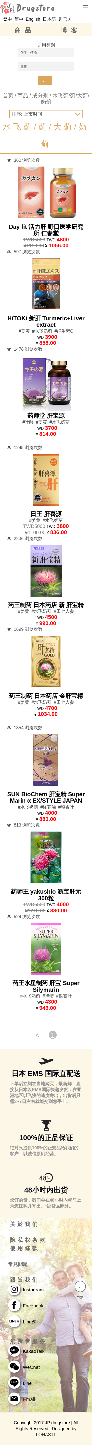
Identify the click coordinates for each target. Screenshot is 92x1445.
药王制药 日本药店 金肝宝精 (46, 695)
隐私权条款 (28, 1240)
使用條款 (24, 1248)
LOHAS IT (46, 1434)
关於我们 (24, 1224)
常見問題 (18, 1264)
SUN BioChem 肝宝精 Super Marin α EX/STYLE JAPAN (46, 797)
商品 (24, 30)
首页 (8, 95)
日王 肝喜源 (46, 514)
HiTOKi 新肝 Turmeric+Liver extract (46, 321)
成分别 (40, 95)
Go (45, 81)
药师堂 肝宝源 (46, 415)
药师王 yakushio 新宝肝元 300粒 (46, 894)
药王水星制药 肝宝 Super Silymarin (46, 986)
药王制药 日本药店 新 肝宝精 (46, 605)
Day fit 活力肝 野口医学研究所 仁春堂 (46, 229)
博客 (71, 30)
